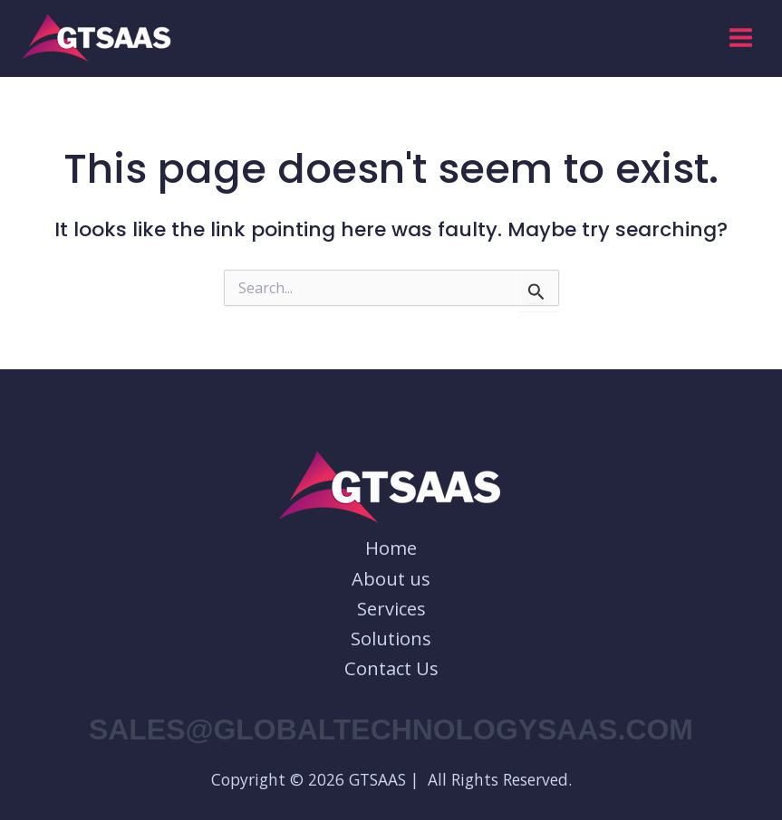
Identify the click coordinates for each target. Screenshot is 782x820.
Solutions (391, 638)
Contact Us (391, 668)
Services (391, 608)
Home (391, 548)
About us (391, 579)
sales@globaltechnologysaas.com (391, 729)
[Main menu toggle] (741, 37)
